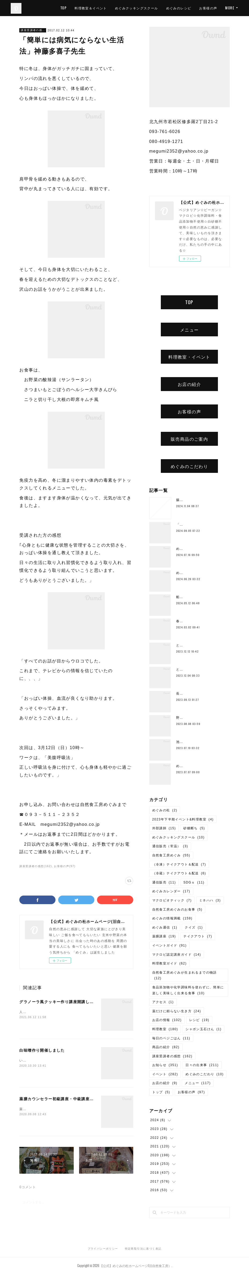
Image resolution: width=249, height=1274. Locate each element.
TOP (89, 8)
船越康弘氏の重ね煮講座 (195, 597)
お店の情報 (167, 1020)
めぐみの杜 (164, 810)
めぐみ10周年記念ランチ (196, 573)
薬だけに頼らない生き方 (176, 1011)
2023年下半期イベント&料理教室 (183, 819)
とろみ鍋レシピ (188, 645)
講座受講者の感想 (33, 30)
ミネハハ (210, 900)
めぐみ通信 (164, 927)
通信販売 (164, 882)
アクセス (163, 1002)
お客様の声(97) (64, 866)
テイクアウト (197, 936)
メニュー (189, 329)
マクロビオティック (172, 900)
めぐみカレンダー (171, 891)
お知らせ (165, 1065)
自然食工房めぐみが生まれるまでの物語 (184, 975)
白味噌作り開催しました (42, 1050)
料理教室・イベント (189, 357)
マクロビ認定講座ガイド (176, 954)
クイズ (194, 927)
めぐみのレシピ (204, 8)
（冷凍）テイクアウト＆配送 (179, 864)
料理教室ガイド (169, 963)
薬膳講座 (164, 936)
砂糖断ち (194, 828)
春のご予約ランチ (190, 621)
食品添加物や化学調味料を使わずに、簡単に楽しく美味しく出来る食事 (188, 990)
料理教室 (165, 1029)
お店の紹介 (189, 384)
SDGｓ (194, 882)
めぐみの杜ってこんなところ (199, 766)
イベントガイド (169, 945)
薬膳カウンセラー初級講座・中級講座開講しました (66, 1099)
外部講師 (164, 828)
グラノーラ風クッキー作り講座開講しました (60, 1002)
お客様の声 (189, 411)
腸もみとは (185, 500)
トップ (161, 1092)
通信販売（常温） (170, 846)
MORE (229, 8)
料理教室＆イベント (117, 8)
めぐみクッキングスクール (162, 8)
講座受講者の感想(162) (35, 866)
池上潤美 (183, 742)
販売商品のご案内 (189, 439)
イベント (165, 1074)
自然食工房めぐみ (171, 855)
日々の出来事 (201, 1065)
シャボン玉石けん (203, 1029)
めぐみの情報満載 (172, 918)
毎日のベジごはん (171, 1038)
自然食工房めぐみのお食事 (177, 909)
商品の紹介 (166, 1047)
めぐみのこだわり (189, 466)
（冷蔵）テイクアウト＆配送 (179, 873)
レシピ (199, 1020)
